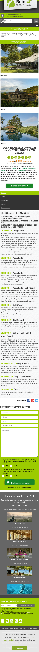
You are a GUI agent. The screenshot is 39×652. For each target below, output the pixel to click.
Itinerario (3, 193)
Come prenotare (5, 208)
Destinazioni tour (5, 33)
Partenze (3, 204)
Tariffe (3, 196)
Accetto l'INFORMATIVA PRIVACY (14, 459)
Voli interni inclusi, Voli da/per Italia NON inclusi (19, 163)
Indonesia (25, 33)
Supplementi (4, 200)
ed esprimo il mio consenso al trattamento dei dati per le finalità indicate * (19, 461)
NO (15, 466)
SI (7, 466)
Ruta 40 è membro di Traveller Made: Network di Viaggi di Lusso (19, 628)
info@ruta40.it (18, 16)
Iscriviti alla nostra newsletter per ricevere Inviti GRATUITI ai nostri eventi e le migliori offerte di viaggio (18, 471)
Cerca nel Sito (3, 21)
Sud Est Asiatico (16, 33)
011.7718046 (9, 16)
